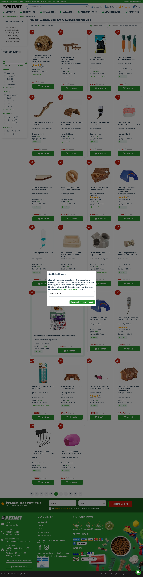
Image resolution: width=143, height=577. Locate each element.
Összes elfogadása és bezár (82, 302)
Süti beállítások (55, 294)
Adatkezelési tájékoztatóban (67, 289)
